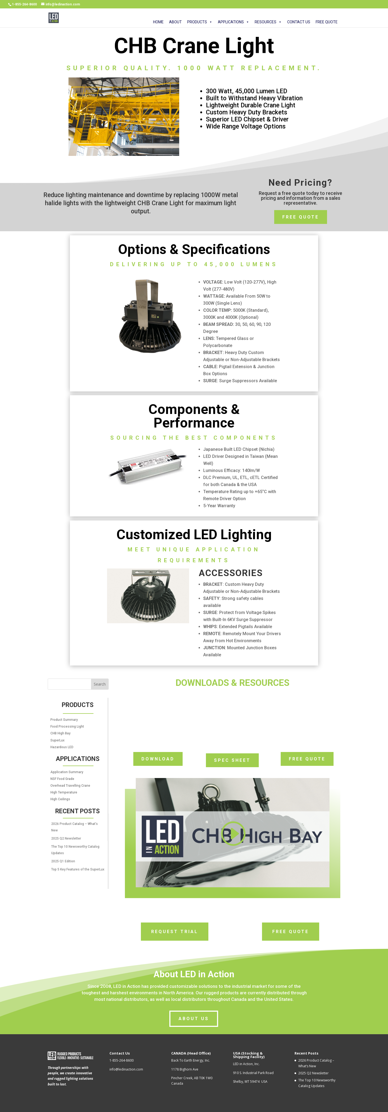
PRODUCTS (199, 22)
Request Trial (174, 931)
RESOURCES (268, 22)
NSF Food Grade (62, 779)
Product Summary (64, 720)
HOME (158, 22)
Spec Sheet (232, 760)
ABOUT (175, 22)
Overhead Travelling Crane (70, 786)
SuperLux (57, 740)
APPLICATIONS (233, 22)
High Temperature (63, 792)
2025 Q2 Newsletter (66, 838)
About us (194, 1018)
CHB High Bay (60, 733)
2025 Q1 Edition (63, 861)
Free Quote (300, 217)
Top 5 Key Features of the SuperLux (77, 869)
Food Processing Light (67, 726)
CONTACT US (298, 22)
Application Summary (66, 772)
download (157, 758)
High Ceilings (60, 799)
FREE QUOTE (327, 22)
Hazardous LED (61, 747)
